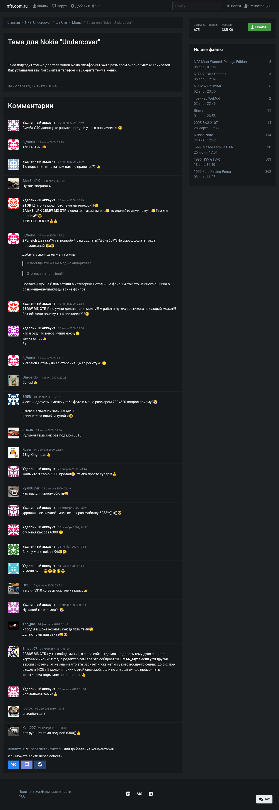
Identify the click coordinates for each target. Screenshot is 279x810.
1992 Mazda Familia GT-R (213, 147)
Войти (234, 6)
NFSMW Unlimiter (207, 86)
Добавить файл (85, 6)
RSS (22, 797)
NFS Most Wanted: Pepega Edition (220, 62)
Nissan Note (203, 135)
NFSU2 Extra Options (210, 74)
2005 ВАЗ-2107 (206, 123)
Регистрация (257, 6)
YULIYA (51, 86)
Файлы (41, 6)
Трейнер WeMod (207, 98)
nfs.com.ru (17, 6)
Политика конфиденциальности (45, 792)
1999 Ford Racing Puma (212, 172)
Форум (59, 6)
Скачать (259, 27)
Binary (199, 111)
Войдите (15, 749)
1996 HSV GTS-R (207, 159)
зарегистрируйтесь (46, 749)
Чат (264, 799)
